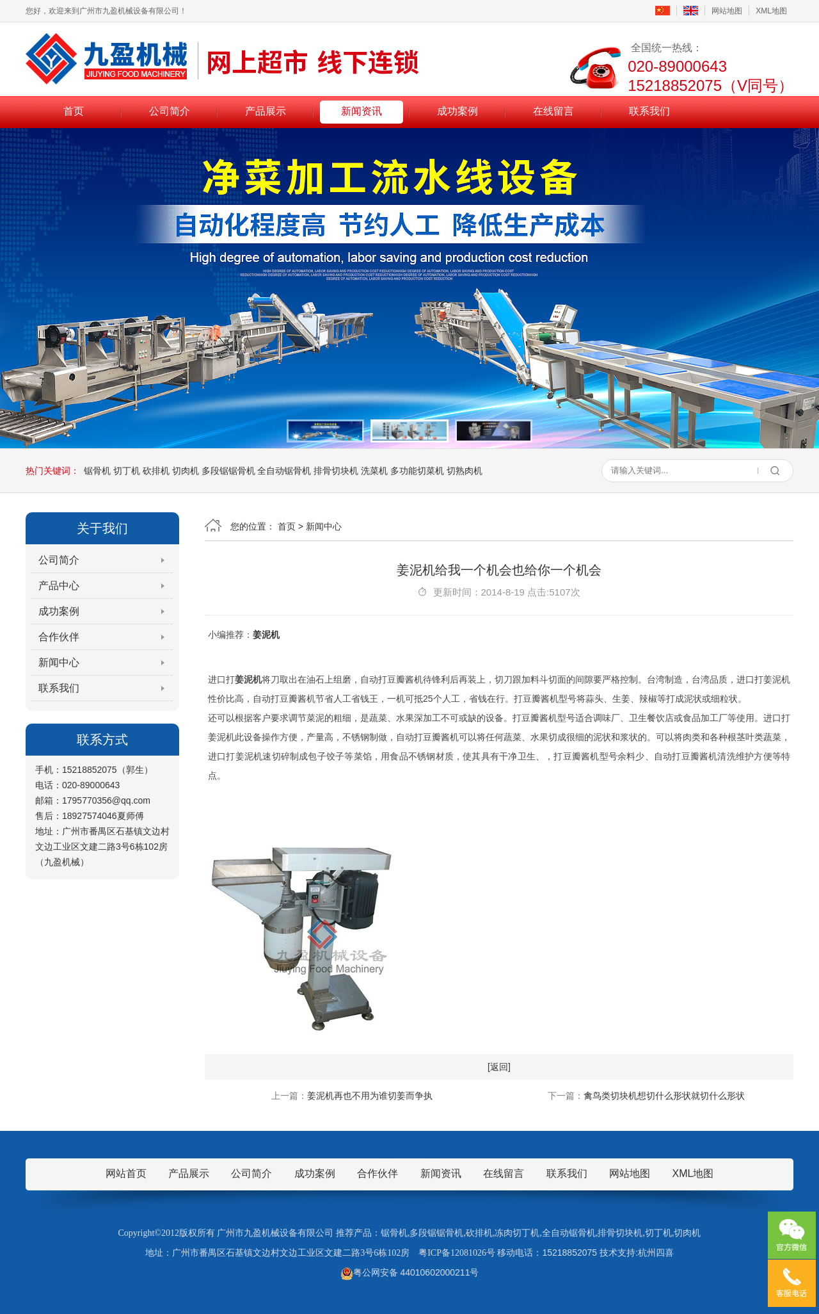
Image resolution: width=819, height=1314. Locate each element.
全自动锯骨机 (284, 471)
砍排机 (156, 471)
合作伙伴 (58, 636)
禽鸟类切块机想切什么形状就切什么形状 (664, 1096)
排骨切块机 (336, 471)
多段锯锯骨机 (228, 471)
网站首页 (126, 1173)
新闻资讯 (361, 111)
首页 (73, 111)
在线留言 (553, 111)
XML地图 (771, 10)
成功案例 (457, 111)
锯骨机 (97, 471)
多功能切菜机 (417, 471)
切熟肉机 (464, 471)
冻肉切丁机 (517, 1233)
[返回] (499, 1067)
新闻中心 (58, 662)
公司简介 (169, 111)
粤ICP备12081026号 (456, 1253)
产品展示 (265, 111)
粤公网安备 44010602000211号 (409, 1272)
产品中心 (58, 585)
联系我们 (649, 111)
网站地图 (727, 10)
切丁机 (126, 471)
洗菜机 (374, 471)
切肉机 (185, 471)
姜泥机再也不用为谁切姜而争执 (370, 1096)
